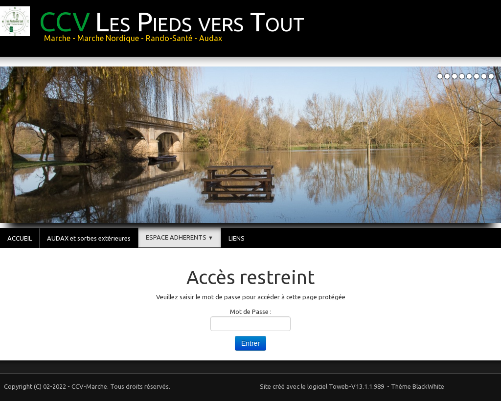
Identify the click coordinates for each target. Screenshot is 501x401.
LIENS (236, 238)
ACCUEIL (19, 238)
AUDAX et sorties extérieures (89, 238)
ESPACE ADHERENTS (179, 237)
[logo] (156, 27)
